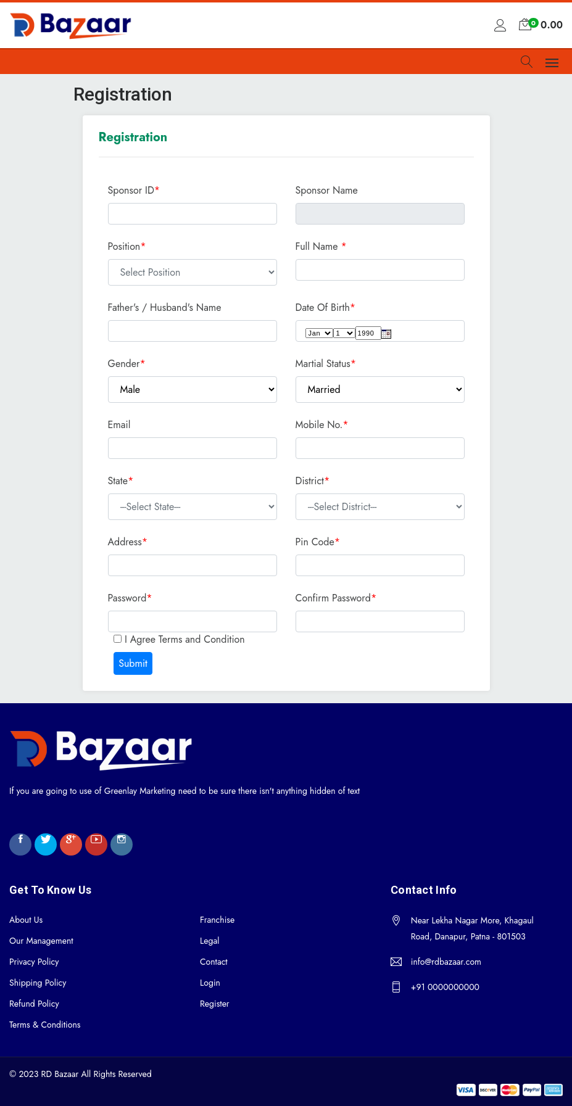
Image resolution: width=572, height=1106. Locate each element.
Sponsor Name (327, 190)
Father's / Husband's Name (165, 307)
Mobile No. (319, 425)
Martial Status (323, 364)
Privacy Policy (34, 961)
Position (124, 246)
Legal (209, 941)
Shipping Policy (37, 982)
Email (119, 425)
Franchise (217, 920)
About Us (26, 920)
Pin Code (315, 542)
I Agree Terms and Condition (183, 639)
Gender (124, 364)
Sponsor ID (134, 190)
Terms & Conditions (44, 1024)
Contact (214, 961)
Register (215, 1003)
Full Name (317, 246)
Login (210, 982)
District (310, 481)
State (118, 481)
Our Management (41, 941)
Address (125, 542)
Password (127, 598)
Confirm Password (333, 598)
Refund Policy (34, 1003)
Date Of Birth (323, 307)
